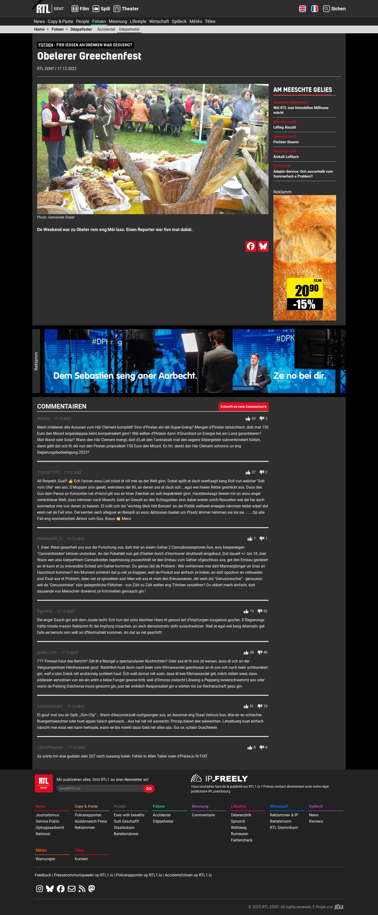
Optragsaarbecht (50, 827)
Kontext (81, 859)
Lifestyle (138, 21)
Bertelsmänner (126, 834)
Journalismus (47, 815)
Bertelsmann (280, 821)
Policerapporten (88, 815)
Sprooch (238, 821)
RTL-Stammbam (284, 827)
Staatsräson (124, 827)
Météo (195, 21)
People (82, 21)
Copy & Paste (60, 21)
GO (149, 788)
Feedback (43, 875)
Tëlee (210, 21)
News (39, 21)
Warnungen (45, 859)
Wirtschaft (159, 21)
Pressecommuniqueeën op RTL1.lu (83, 875)
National (43, 834)
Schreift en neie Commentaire (244, 407)
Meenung (118, 21)
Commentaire (203, 815)
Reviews (316, 821)
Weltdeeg (239, 827)
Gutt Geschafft (126, 821)
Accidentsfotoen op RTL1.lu (188, 875)
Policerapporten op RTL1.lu (139, 875)
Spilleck (179, 21)
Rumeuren (239, 834)
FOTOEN (46, 45)
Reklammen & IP (284, 815)
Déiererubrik (241, 815)
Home (39, 29)
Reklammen (85, 827)
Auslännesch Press (91, 821)
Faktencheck (241, 840)
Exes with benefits (129, 815)
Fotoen (99, 21)
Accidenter (106, 29)
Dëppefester (81, 29)
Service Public (48, 821)
